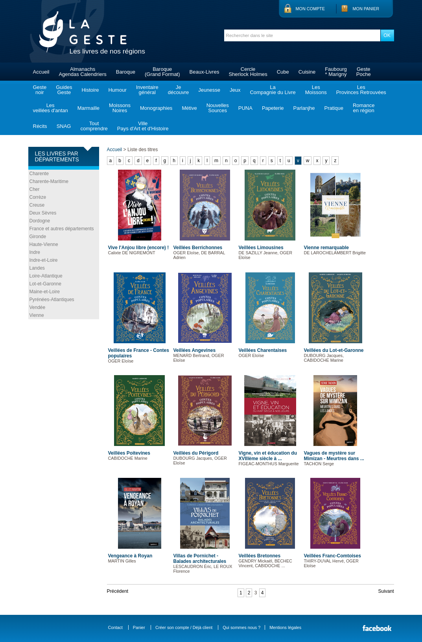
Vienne (36, 315)
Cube (283, 72)
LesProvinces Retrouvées (361, 89)
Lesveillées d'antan (50, 107)
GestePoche (363, 71)
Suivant (386, 591)
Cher (34, 189)
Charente (39, 173)
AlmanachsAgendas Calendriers (82, 71)
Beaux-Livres (204, 72)
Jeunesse (209, 90)
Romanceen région (364, 107)
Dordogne (39, 221)
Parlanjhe (304, 108)
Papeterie (273, 108)
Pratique (333, 108)
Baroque (125, 72)
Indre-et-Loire (43, 260)
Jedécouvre (178, 89)
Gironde (37, 236)
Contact (115, 627)
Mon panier (366, 8)
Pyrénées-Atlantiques (51, 299)
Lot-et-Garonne (45, 284)
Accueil (41, 72)
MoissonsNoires (120, 107)
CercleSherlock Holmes (248, 71)
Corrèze (37, 197)
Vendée (37, 307)
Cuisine (307, 72)
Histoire (90, 90)
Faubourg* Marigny (336, 71)
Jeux (235, 90)
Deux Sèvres (43, 213)
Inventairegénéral (147, 89)
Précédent (118, 591)
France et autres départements (61, 228)
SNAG (64, 126)
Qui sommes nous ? (241, 627)
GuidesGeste (64, 89)
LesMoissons (316, 89)
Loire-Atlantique (46, 276)
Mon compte (310, 8)
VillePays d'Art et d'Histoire (143, 125)
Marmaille (88, 108)
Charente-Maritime (48, 181)
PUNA (245, 108)
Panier (139, 627)
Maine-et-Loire (44, 291)
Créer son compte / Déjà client (183, 627)
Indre (34, 252)
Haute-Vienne (43, 244)
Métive (189, 108)
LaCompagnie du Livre (272, 89)
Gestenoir (40, 89)
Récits (40, 126)
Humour (117, 90)
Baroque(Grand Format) (162, 71)
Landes (37, 268)
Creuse (37, 205)
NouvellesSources (217, 107)
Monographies (156, 108)
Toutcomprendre (93, 125)
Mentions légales (285, 627)
